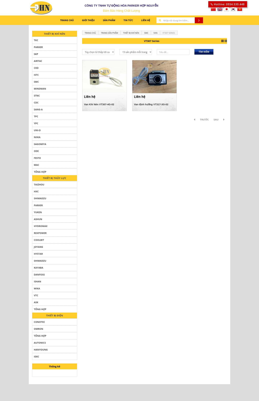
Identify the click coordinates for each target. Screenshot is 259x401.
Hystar (38, 254)
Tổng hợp (40, 336)
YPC (36, 124)
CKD (36, 68)
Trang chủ (67, 21)
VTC (36, 296)
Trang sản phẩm (109, 33)
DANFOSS (39, 275)
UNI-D (37, 131)
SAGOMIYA (40, 145)
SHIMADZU (40, 199)
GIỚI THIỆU (88, 21)
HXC (36, 192)
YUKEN (38, 213)
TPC (36, 117)
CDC (36, 103)
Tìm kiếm (204, 52)
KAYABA (38, 268)
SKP (36, 55)
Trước (204, 120)
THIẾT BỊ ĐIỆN (54, 316)
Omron (38, 329)
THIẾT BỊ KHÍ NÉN (54, 34)
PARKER (38, 48)
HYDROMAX (40, 227)
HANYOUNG (41, 350)
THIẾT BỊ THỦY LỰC (54, 179)
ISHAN (37, 282)
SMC (36, 82)
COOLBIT (39, 240)
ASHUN (38, 220)
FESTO (37, 158)
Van (155, 33)
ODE (36, 152)
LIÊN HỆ (145, 21)
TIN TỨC (128, 21)
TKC (36, 41)
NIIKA (37, 138)
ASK (36, 303)
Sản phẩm (109, 21)
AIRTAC (38, 62)
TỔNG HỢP (40, 172)
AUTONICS (40, 343)
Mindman (40, 89)
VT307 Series (169, 33)
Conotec (39, 322)
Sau (216, 120)
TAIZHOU (39, 185)
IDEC (36, 357)
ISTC (36, 75)
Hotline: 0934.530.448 (228, 4)
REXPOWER (40, 234)
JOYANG (38, 247)
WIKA (37, 289)
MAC (36, 165)
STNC (37, 96)
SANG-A (38, 110)
